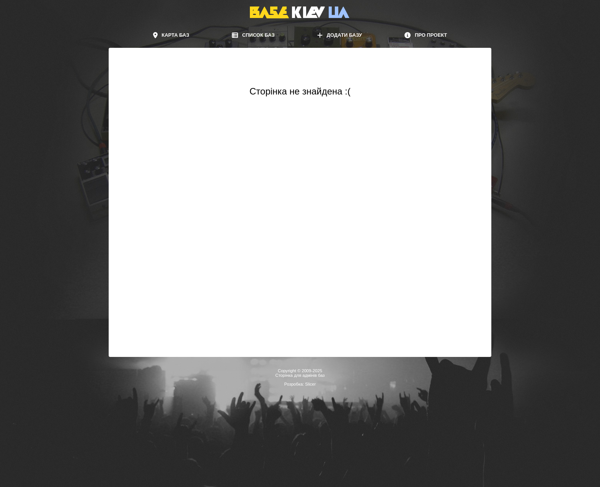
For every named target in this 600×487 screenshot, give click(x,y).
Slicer (310, 384)
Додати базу (339, 35)
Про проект (425, 35)
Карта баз (171, 35)
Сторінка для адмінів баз (300, 375)
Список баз (253, 35)
